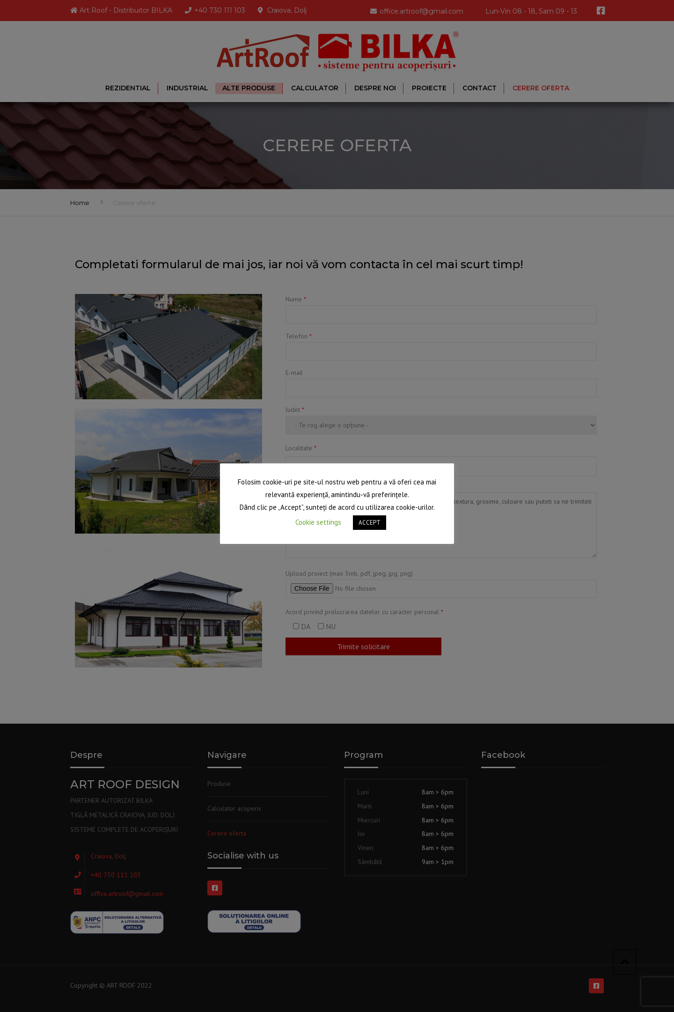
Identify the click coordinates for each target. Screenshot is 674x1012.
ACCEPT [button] (370, 523)
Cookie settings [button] (318, 522)
